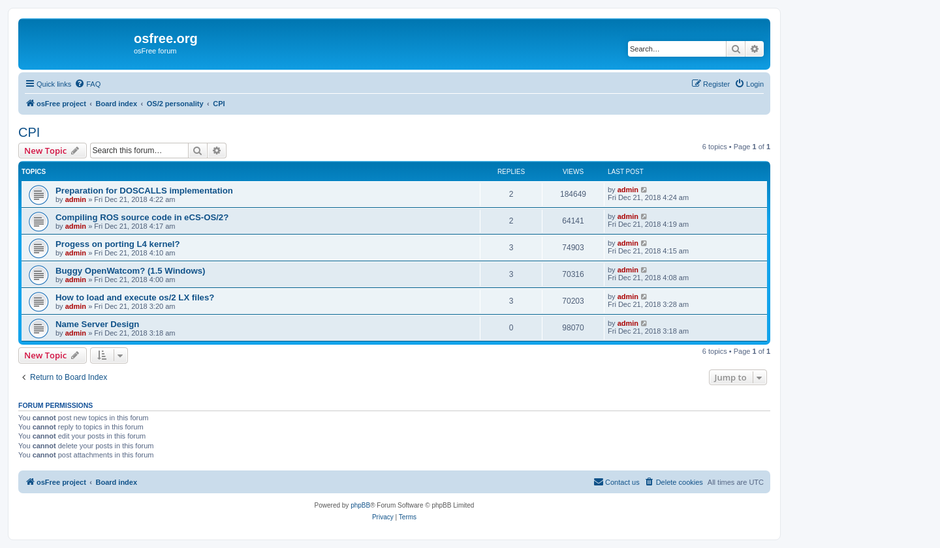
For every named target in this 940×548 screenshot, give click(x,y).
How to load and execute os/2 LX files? (134, 297)
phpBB (360, 505)
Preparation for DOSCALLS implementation (144, 190)
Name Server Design (97, 324)
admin (75, 199)
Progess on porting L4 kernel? (117, 244)
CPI (29, 132)
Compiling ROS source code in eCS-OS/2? (141, 217)
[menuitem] (87, 84)
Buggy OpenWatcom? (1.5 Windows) (130, 271)
